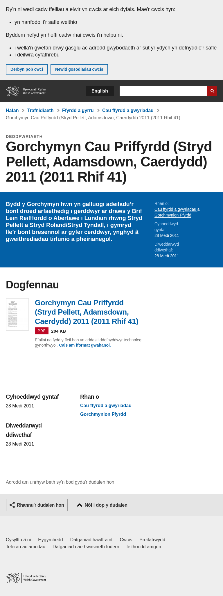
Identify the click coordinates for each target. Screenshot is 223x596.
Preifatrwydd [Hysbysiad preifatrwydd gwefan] (152, 539)
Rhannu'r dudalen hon (40, 505)
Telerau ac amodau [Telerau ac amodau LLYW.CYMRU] (25, 546)
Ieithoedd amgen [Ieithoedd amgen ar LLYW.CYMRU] (144, 546)
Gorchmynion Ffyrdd (172, 215)
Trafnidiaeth (40, 110)
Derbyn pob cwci (26, 69)
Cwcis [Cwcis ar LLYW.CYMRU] (126, 539)
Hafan (12, 110)
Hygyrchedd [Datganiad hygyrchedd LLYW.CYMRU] (50, 539)
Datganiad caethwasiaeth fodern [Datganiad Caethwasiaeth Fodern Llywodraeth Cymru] (86, 546)
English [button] (99, 90)
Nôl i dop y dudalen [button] (105, 505)
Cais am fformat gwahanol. (85, 345)
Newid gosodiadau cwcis (79, 69)
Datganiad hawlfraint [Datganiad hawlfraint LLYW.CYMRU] (91, 539)
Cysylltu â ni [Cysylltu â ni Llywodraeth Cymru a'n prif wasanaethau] (18, 539)
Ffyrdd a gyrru (77, 110)
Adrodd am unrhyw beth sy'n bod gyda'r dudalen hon (60, 482)
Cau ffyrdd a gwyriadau (128, 110)
